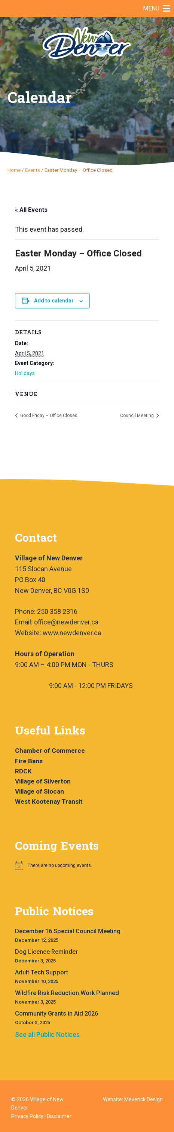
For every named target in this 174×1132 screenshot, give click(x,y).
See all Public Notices (47, 1034)
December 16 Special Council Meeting (67, 931)
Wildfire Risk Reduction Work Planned (67, 992)
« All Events (31, 209)
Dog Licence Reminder (46, 951)
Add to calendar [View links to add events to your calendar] (54, 301)
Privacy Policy (27, 1116)
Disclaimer (59, 1116)
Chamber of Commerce (50, 750)
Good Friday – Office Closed (48, 415)
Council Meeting (137, 415)
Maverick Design (143, 1099)
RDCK (23, 771)
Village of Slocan (39, 791)
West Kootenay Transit (49, 801)
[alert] (91, 865)
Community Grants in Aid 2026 (56, 1013)
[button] (151, 8)
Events (32, 170)
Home (14, 170)
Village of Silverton (43, 781)
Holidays (25, 373)
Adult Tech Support (41, 972)
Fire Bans (29, 761)
